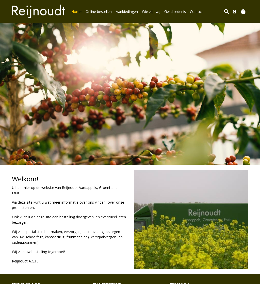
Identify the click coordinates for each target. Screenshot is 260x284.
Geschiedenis (175, 11)
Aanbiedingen (127, 11)
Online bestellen (99, 11)
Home (76, 11)
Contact (196, 11)
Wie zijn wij (151, 11)
